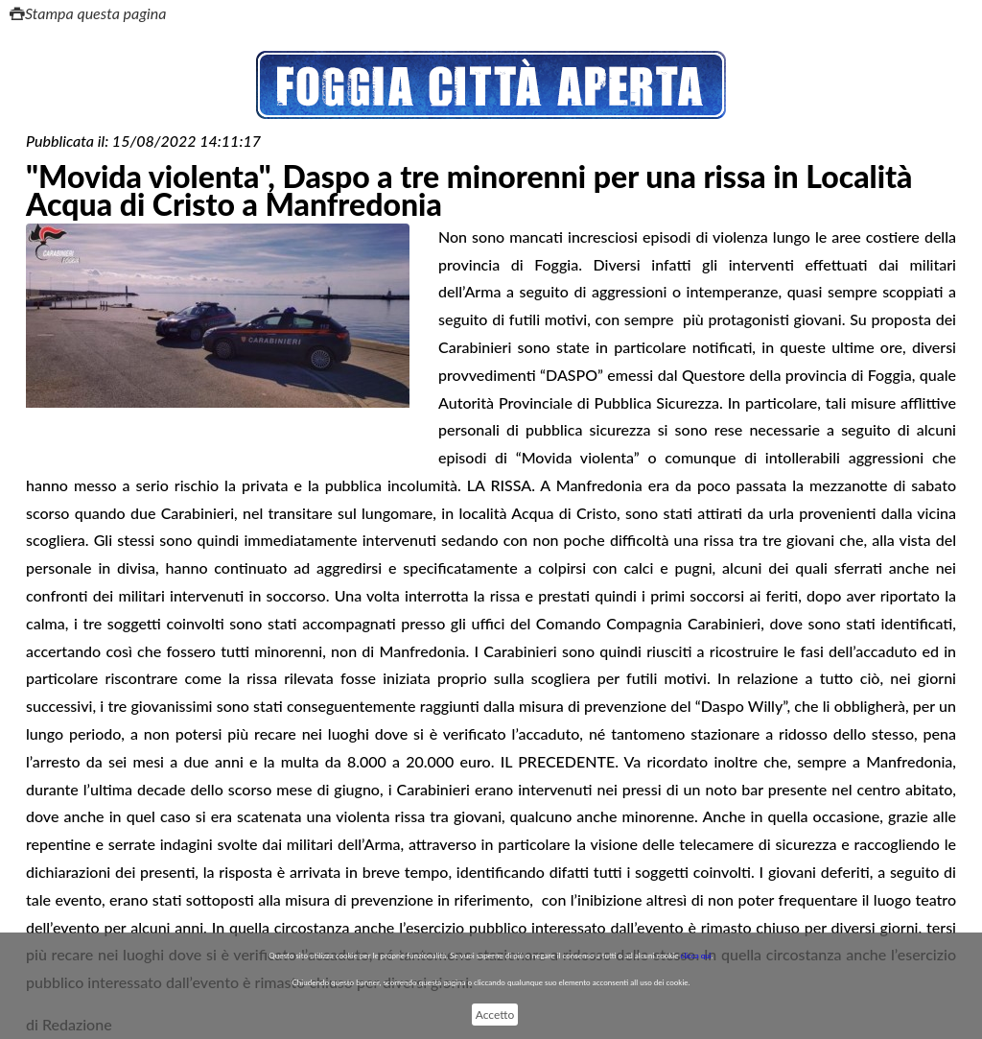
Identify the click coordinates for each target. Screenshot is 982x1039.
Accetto (495, 1014)
